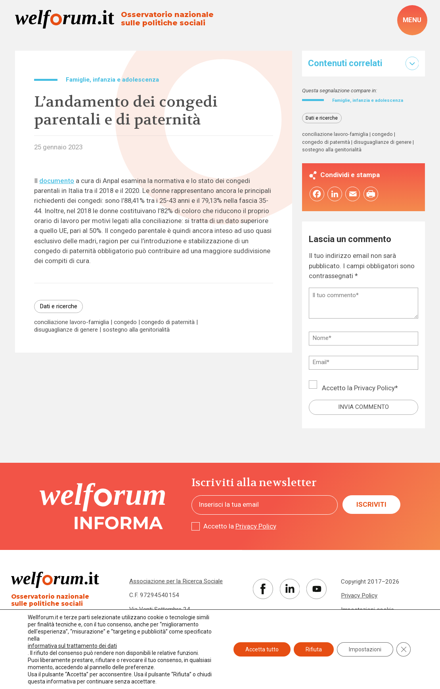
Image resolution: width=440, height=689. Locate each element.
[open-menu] (412, 20)
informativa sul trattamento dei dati (72, 646)
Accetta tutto (262, 649)
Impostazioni (365, 649)
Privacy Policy (374, 396)
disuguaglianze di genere (66, 330)
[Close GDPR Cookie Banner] (403, 649)
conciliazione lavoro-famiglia (71, 322)
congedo (125, 322)
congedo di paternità (168, 322)
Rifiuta (314, 649)
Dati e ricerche (58, 306)
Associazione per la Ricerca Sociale (176, 589)
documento (56, 181)
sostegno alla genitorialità (136, 330)
